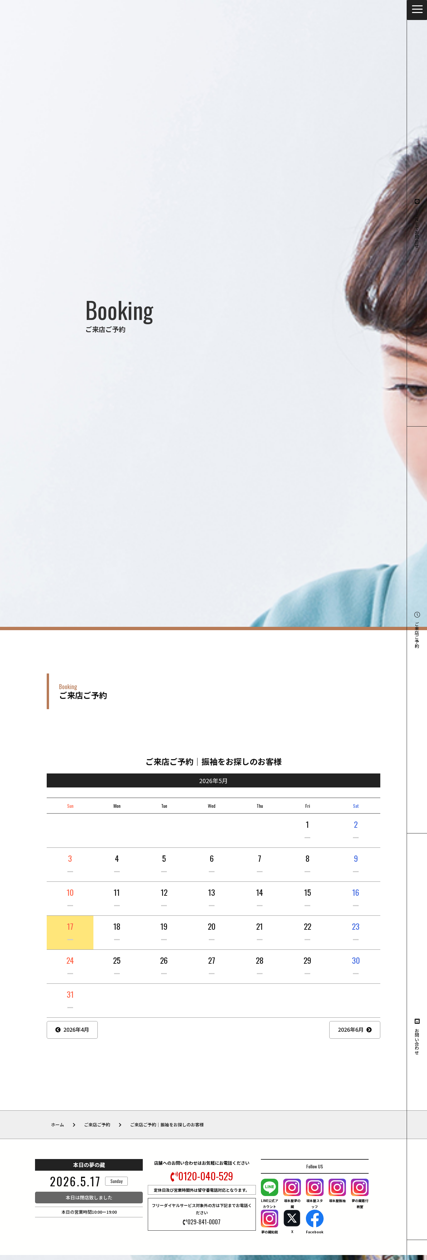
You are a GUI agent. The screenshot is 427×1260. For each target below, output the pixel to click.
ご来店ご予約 (417, 630)
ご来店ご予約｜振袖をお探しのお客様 (167, 1124)
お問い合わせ (417, 1036)
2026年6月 (351, 1029)
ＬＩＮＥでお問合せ (417, 223)
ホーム (57, 1124)
